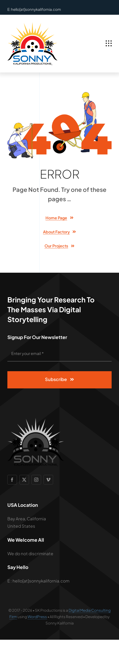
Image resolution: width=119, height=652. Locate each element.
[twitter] (24, 479)
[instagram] (36, 479)
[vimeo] (48, 479)
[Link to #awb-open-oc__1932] (109, 43)
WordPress (37, 616)
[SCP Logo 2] (32, 24)
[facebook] (12, 479)
